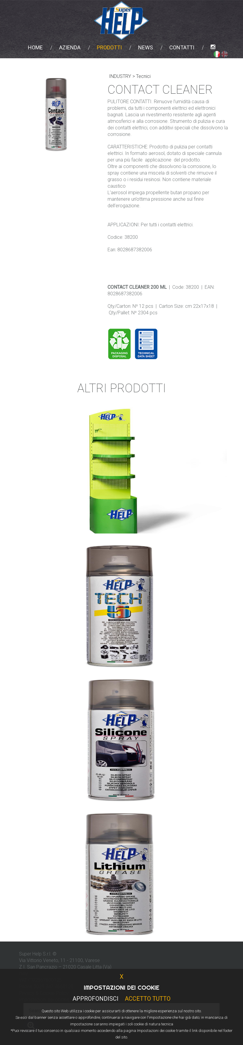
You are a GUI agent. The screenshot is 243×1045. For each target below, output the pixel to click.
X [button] (122, 976)
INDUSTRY (120, 76)
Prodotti (109, 47)
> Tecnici (141, 76)
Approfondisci (95, 998)
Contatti (181, 47)
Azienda (70, 47)
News (145, 47)
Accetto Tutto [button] (148, 998)
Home (35, 47)
